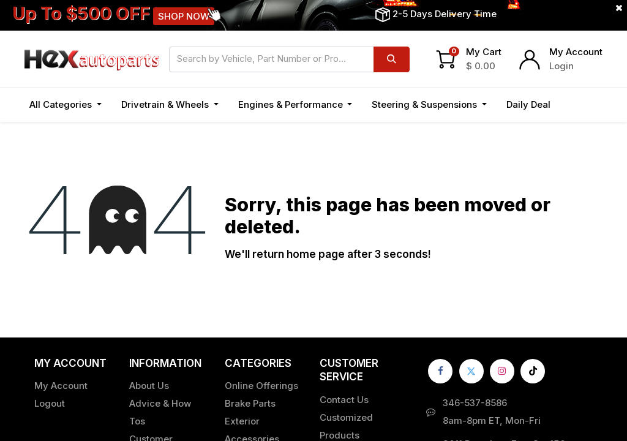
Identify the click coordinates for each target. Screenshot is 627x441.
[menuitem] (528, 105)
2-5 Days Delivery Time (444, 14)
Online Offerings (261, 385)
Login (561, 66)
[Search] (392, 59)
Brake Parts (250, 403)
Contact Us (344, 399)
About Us (149, 385)
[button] (573, 105)
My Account (576, 52)
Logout (49, 403)
